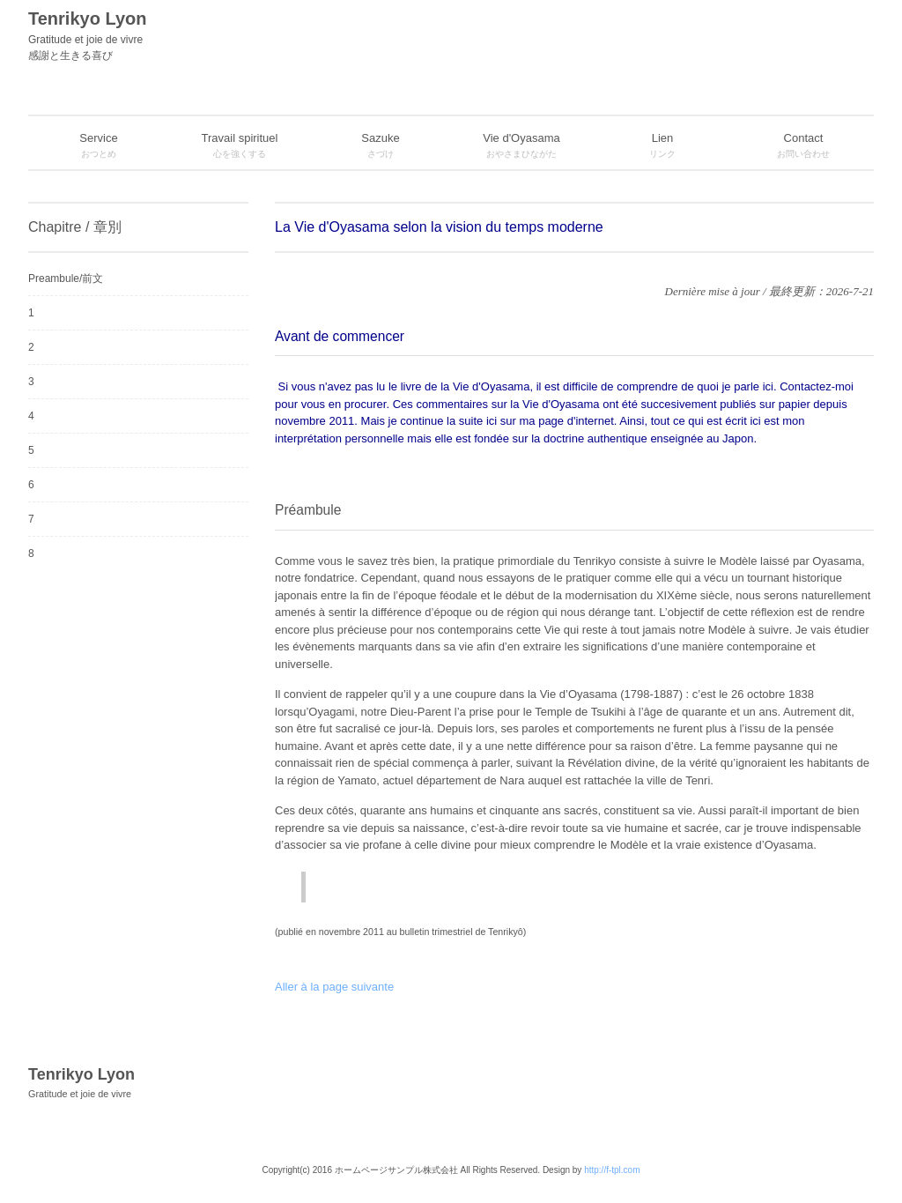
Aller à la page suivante (334, 986)
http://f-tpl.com (612, 1170)
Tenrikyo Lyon (248, 36)
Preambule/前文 (65, 278)
